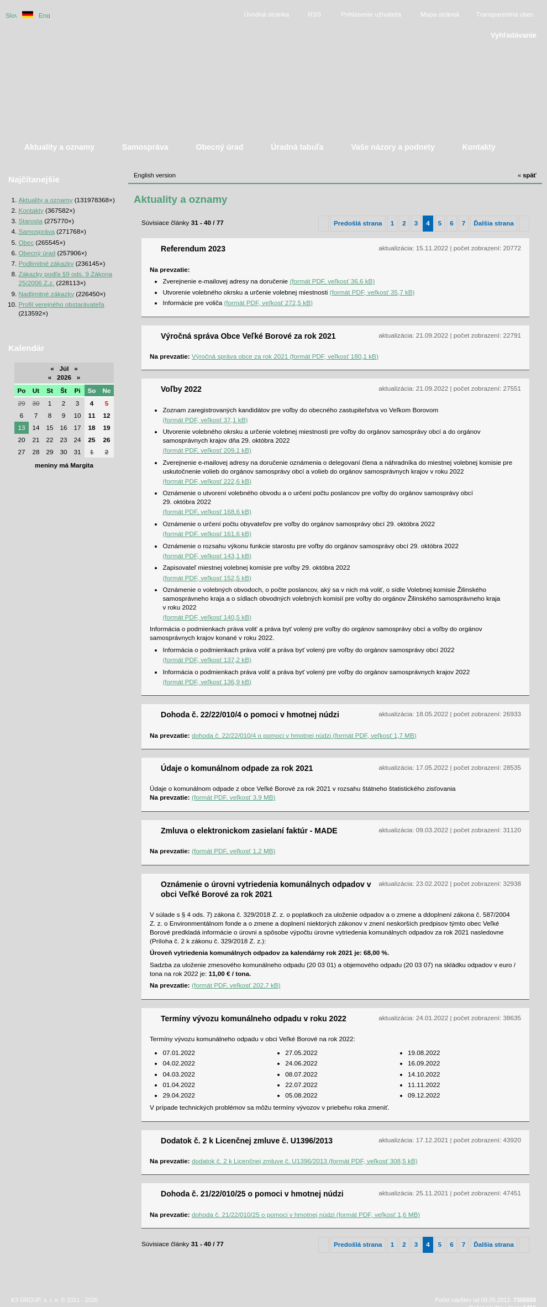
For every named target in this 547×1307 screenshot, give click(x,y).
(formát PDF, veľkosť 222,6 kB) (206, 481)
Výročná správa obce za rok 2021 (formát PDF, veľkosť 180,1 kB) (285, 356)
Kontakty (30, 210)
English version (44, 14)
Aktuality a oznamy (45, 199)
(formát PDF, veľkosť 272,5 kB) (268, 302)
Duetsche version (27, 14)
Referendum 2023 (193, 248)
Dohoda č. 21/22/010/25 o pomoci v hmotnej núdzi (252, 1193)
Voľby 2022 (181, 389)
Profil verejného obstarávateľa (61, 304)
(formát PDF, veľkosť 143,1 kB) (206, 555)
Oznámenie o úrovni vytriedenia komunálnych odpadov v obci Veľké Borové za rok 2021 (266, 889)
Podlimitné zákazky (45, 263)
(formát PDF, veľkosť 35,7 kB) (372, 292)
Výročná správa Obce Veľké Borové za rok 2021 (248, 336)
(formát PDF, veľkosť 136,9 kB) (206, 681)
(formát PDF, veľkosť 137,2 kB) (206, 659)
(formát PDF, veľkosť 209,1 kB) (206, 450)
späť (527, 175)
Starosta (30, 220)
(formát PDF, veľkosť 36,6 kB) (332, 281)
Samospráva (36, 231)
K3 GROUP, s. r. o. (35, 1299)
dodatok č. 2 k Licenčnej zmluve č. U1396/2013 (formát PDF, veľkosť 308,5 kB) (305, 1160)
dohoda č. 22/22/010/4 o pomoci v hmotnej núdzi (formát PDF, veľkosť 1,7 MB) (304, 735)
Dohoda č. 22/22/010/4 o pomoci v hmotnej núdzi (250, 714)
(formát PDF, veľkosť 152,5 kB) (206, 577)
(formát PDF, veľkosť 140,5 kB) (206, 617)
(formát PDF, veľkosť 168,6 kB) (206, 511)
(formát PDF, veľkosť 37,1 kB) (205, 419)
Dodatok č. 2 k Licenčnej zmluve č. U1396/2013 (247, 1140)
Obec (26, 242)
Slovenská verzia (11, 14)
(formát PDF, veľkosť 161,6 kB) (206, 533)
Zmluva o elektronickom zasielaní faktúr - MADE (249, 830)
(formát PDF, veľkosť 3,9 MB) (233, 797)
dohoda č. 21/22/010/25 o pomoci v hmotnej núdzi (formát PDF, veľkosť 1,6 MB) (306, 1214)
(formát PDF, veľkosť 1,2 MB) (233, 850)
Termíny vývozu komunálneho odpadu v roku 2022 (253, 1018)
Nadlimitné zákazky (46, 293)
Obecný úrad (36, 252)
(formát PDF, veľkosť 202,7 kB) (236, 985)
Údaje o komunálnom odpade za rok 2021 (237, 768)
